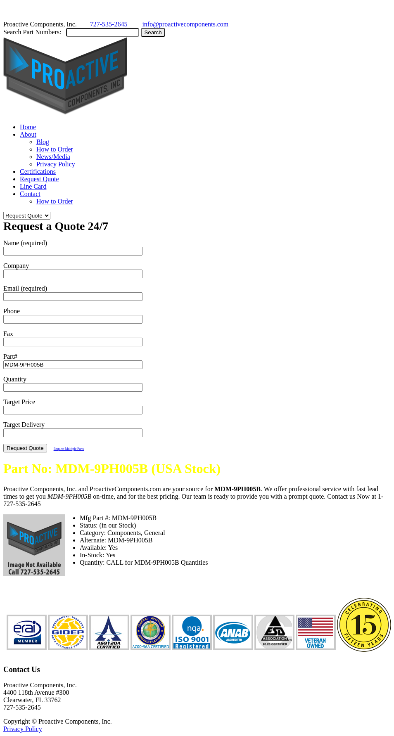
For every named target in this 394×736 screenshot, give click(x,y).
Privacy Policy (55, 164)
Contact (30, 193)
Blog (42, 141)
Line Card (33, 186)
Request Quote (39, 178)
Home (28, 126)
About (28, 134)
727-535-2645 (109, 24)
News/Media (53, 156)
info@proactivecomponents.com (185, 24)
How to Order (54, 149)
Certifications (38, 171)
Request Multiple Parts (69, 449)
